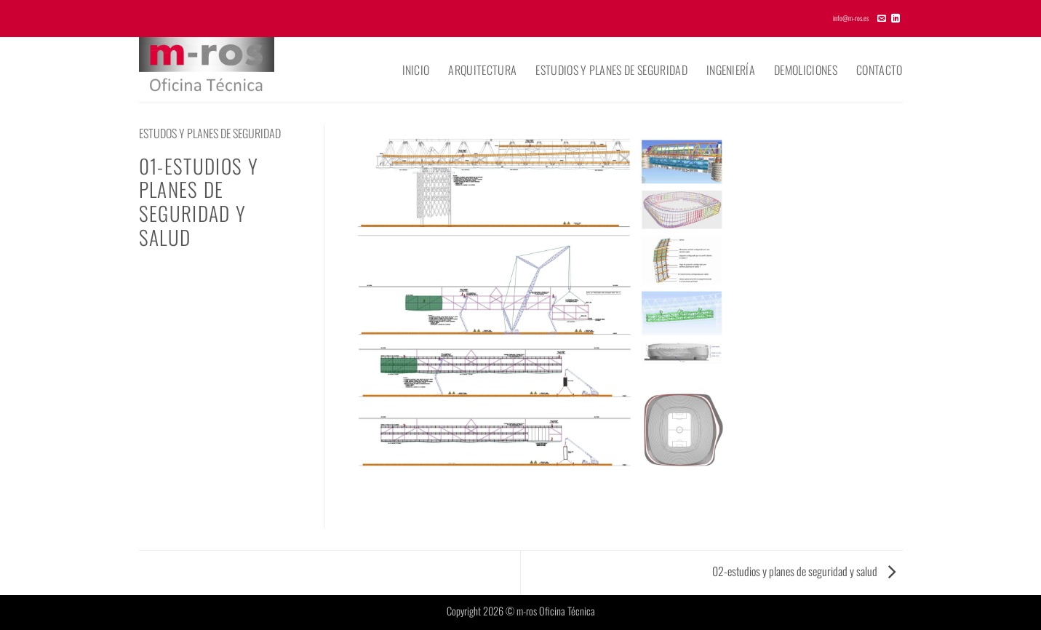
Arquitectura (482, 70)
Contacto (879, 70)
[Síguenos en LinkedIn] (895, 19)
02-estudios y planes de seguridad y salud (804, 571)
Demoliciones (805, 70)
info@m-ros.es (851, 18)
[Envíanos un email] (881, 19)
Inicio (416, 70)
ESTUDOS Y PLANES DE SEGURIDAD (210, 133)
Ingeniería (730, 70)
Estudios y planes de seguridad (611, 70)
